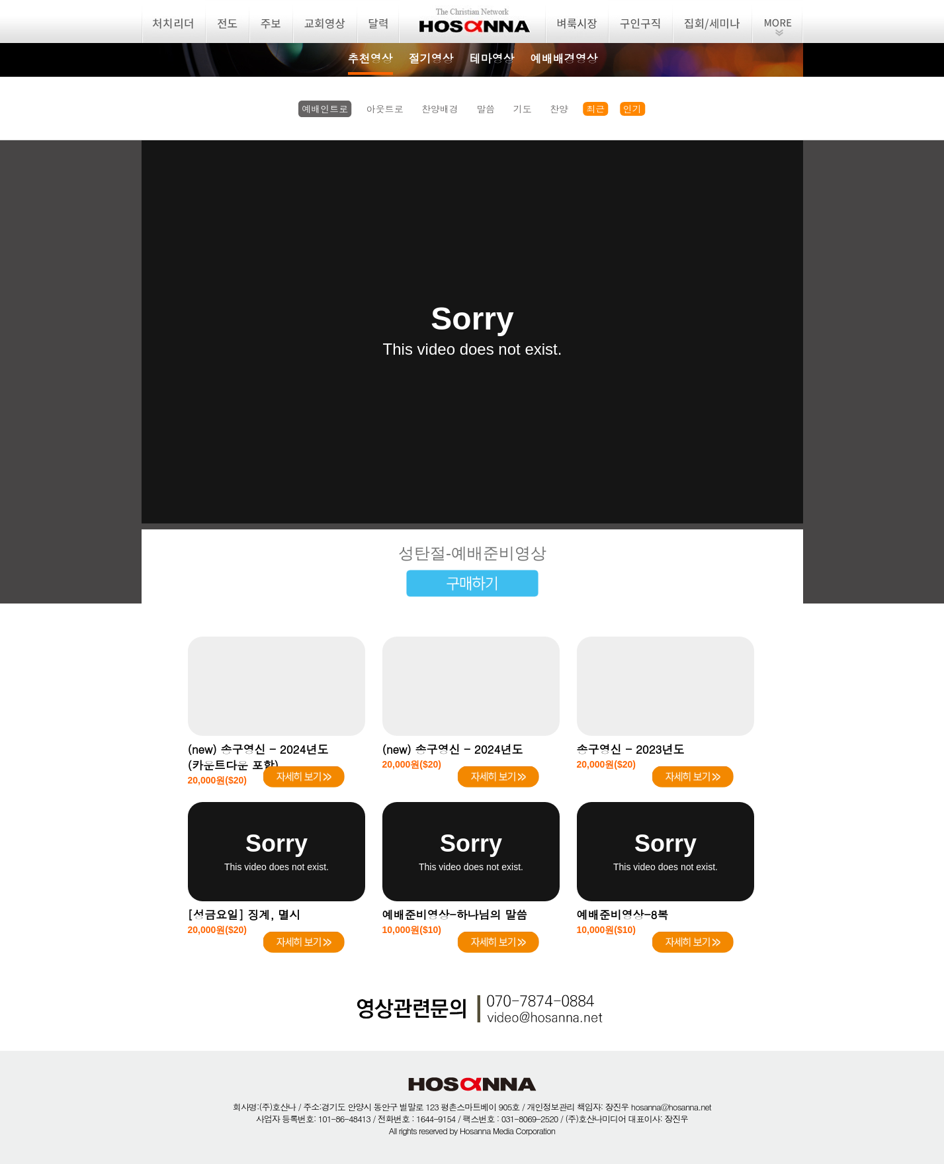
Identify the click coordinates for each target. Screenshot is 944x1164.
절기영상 (431, 58)
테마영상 (492, 58)
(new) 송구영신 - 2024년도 (452, 749)
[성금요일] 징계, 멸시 (244, 914)
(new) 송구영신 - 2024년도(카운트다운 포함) (258, 757)
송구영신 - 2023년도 (631, 749)
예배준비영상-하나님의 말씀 (455, 914)
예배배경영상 (564, 58)
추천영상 (370, 58)
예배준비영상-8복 (623, 914)
